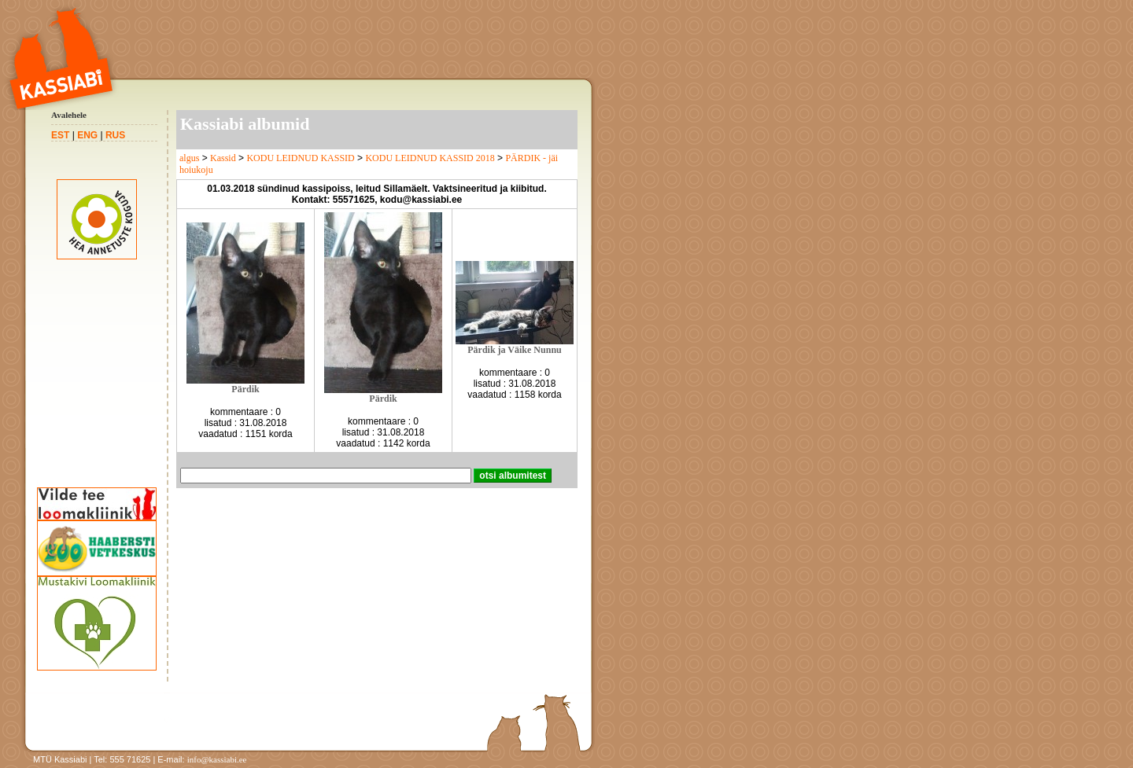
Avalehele (69, 114)
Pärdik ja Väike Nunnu (514, 349)
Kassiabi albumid (244, 124)
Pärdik (245, 389)
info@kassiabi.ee (217, 759)
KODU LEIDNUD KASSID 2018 (429, 158)
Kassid (223, 158)
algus (189, 158)
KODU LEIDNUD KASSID (300, 158)
